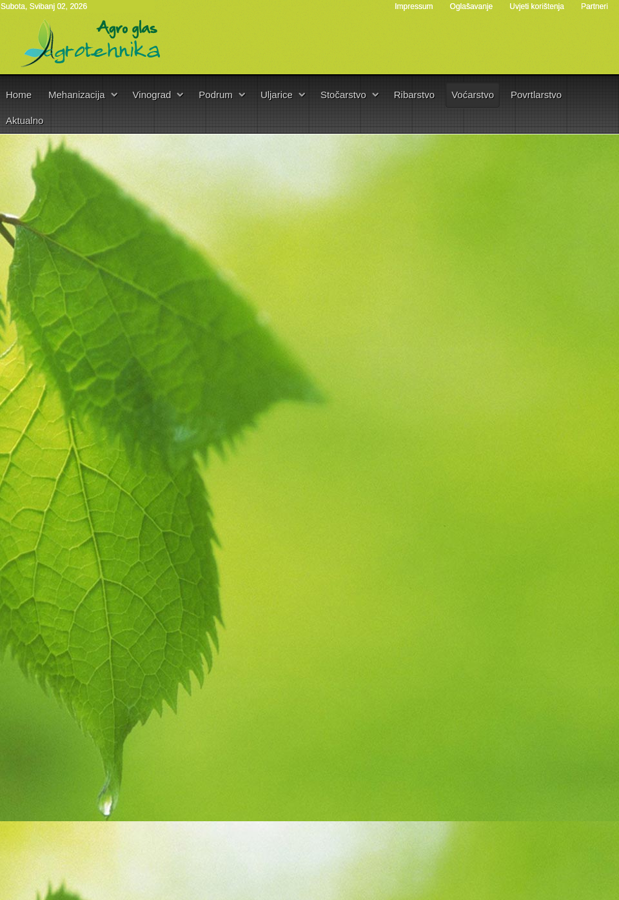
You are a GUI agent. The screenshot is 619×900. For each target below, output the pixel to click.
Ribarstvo (414, 94)
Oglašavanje (471, 6)
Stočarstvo (343, 94)
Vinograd (152, 94)
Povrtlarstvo (536, 94)
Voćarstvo (472, 94)
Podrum (216, 94)
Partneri (594, 6)
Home (19, 94)
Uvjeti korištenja (536, 6)
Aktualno (24, 120)
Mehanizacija (76, 94)
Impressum (414, 6)
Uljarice (276, 94)
